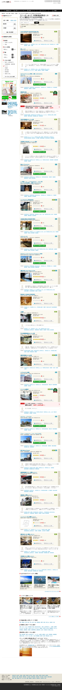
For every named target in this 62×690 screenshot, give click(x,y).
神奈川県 (14, 675)
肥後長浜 (38, 622)
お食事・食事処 (54, 626)
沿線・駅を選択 (9, 32)
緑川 (33, 622)
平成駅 (32, 45)
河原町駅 (42, 70)
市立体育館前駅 (32, 290)
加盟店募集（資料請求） (29, 681)
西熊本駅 (25, 45)
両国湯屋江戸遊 (31, 645)
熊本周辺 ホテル (43, 87)
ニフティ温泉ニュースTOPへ (54, 616)
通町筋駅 (36, 232)
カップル (21, 628)
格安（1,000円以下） (46, 626)
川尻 (26, 622)
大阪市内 (34, 678)
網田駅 (36, 351)
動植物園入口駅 (35, 115)
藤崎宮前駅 (37, 267)
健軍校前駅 (41, 115)
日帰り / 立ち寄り (9, 42)
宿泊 (20, 626)
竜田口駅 (50, 384)
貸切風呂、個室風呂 (23, 629)
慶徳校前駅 (26, 88)
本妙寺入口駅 (48, 307)
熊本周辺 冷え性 (32, 159)
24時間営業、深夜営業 (35, 629)
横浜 (13, 678)
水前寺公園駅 (26, 290)
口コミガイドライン (46, 681)
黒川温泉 (42, 676)
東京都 (30, 675)
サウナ (23, 626)
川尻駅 (57, 44)
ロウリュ (55, 628)
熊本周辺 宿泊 (26, 87)
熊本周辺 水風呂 (40, 307)
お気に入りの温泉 (49, 1)
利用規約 (43, 684)
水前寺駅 (39, 290)
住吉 (35, 622)
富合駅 (29, 45)
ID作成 (59, 2)
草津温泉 (14, 676)
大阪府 (33, 675)
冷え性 (42, 629)
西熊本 (23, 622)
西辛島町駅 (55, 87)
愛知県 (43, 675)
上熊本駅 (25, 308)
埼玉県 (17, 675)
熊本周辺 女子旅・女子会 (45, 44)
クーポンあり (33, 24)
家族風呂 (51, 628)
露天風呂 (30, 626)
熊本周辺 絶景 (32, 214)
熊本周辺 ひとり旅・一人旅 (35, 44)
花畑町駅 (25, 196)
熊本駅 (36, 530)
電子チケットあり (25, 24)
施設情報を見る (38, 40)
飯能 (27, 678)
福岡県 (46, 675)
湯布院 (45, 676)
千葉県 (21, 675)
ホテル (26, 626)
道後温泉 (37, 676)
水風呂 (41, 628)
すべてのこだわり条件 (10, 76)
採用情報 (58, 684)
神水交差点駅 (55, 490)
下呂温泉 (28, 676)
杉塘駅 (44, 307)
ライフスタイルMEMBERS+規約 (51, 684)
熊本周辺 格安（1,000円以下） (49, 136)
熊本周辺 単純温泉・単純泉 (28, 350)
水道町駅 (44, 329)
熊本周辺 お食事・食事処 (52, 114)
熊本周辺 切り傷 (33, 114)
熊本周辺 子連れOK (46, 159)
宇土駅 (54, 367)
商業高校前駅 (26, 491)
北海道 (37, 675)
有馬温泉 (20, 676)
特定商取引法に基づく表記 (36, 684)
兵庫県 (24, 675)
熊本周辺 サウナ (52, 44)
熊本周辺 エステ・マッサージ (29, 70)
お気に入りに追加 (49, 40)
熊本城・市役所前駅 (32, 178)
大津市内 (42, 678)
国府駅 (36, 290)
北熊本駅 (29, 385)
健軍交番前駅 (30, 115)
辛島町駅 (33, 88)
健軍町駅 (25, 115)
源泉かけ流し (50, 629)
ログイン (55, 2)
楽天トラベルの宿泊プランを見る (39, 60)
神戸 (45, 678)
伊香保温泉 (33, 676)
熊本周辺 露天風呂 (45, 384)
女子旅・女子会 (46, 628)
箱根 (17, 676)
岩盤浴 (29, 629)
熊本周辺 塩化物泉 (27, 114)
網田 (42, 622)
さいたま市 (24, 678)
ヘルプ (53, 681)
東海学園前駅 (55, 384)
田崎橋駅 (39, 530)
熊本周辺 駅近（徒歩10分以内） (35, 87)
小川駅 (25, 368)
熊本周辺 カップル (27, 44)
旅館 (41, 635)
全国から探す (13, 20)
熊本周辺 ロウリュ (33, 307)
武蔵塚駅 (25, 385)
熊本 (20, 622)
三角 (54, 622)
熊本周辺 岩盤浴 (44, 445)
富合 (28, 622)
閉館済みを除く (41, 24)
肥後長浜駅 (32, 351)
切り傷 (44, 635)
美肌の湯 (47, 635)
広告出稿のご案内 (38, 681)
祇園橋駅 (46, 70)
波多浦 (51, 622)
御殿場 (30, 678)
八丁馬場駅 (50, 490)
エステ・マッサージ (35, 628)
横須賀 (18, 678)
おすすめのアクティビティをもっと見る (52, 591)
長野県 (40, 675)
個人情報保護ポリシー (27, 684)
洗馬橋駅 (30, 88)
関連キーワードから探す (7, 679)
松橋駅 (51, 367)
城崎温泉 (24, 676)
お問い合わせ (57, 681)
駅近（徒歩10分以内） (36, 626)
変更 (15, 24)
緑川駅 (28, 351)
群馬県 (27, 675)
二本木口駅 (44, 530)
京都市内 (38, 678)
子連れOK (46, 629)
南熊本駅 (39, 70)
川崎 (15, 678)
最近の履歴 (56, 1)
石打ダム (47, 622)
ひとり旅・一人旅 (27, 628)
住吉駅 (25, 351)
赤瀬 (44, 622)
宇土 (31, 622)
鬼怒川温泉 (49, 676)
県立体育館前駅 (54, 307)
